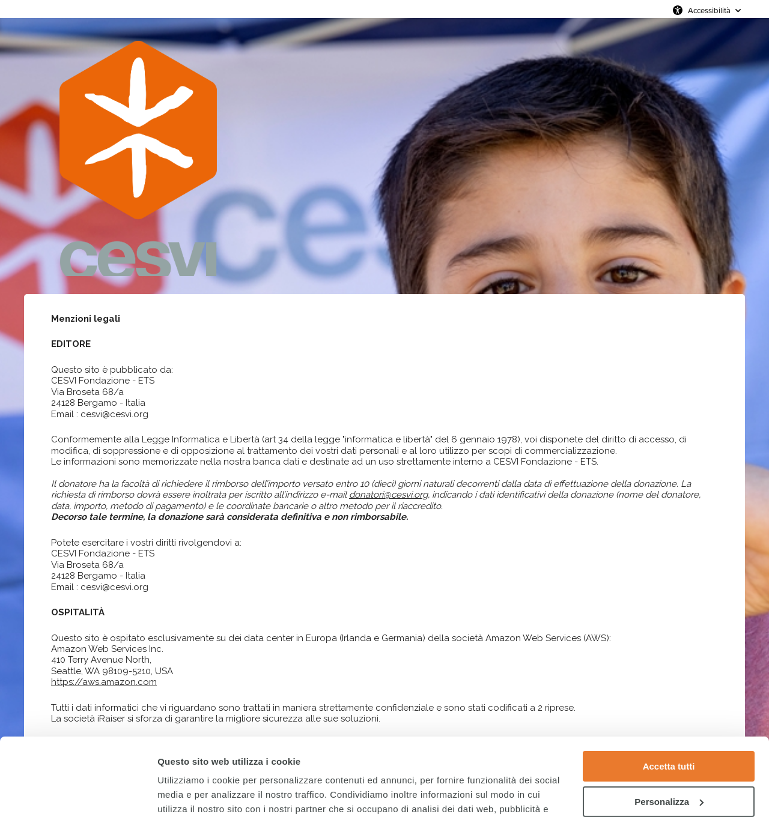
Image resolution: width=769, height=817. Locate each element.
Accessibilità (709, 10)
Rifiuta (669, 759)
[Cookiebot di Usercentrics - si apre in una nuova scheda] (77, 794)
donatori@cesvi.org (388, 494)
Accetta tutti (669, 689)
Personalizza (669, 724)
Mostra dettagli (189, 793)
